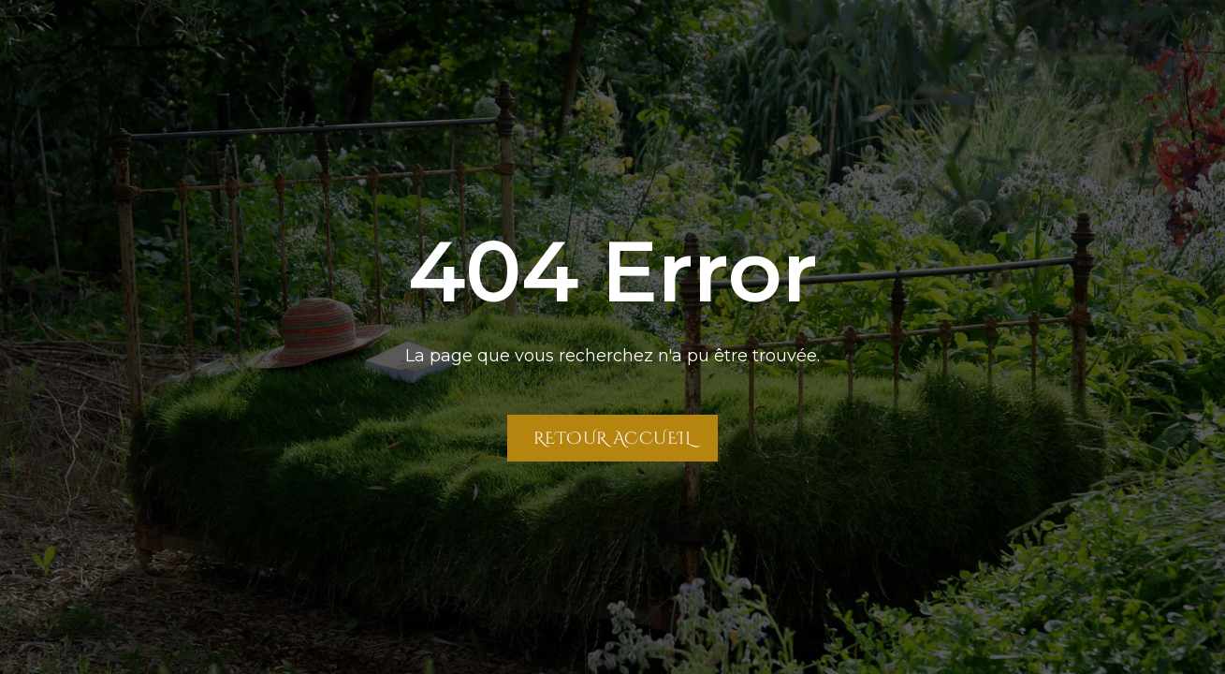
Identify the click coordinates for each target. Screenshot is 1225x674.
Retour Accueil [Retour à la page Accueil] (612, 437)
